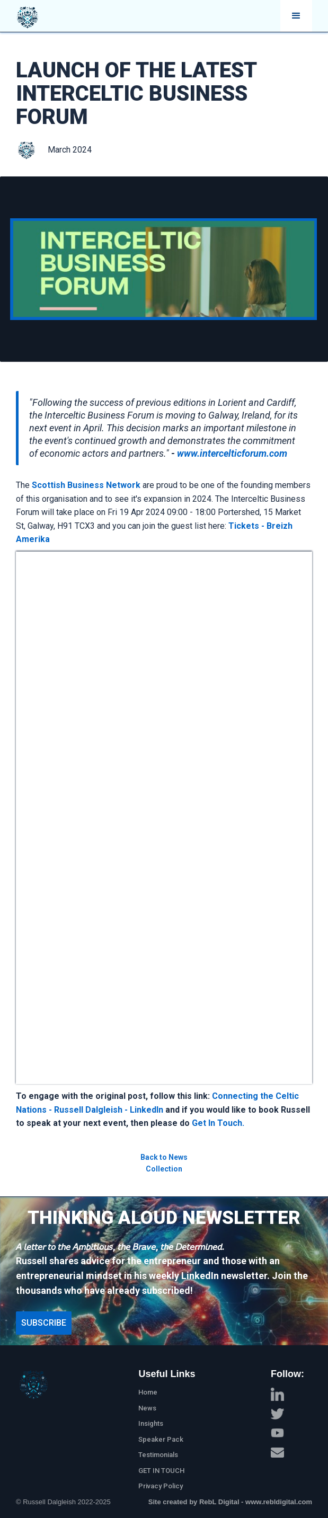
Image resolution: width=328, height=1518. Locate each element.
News (147, 1408)
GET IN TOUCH (161, 1471)
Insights (150, 1423)
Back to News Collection (164, 1163)
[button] (296, 16)
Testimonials (158, 1455)
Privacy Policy (160, 1486)
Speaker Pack (160, 1439)
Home (147, 1392)
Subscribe (43, 1323)
